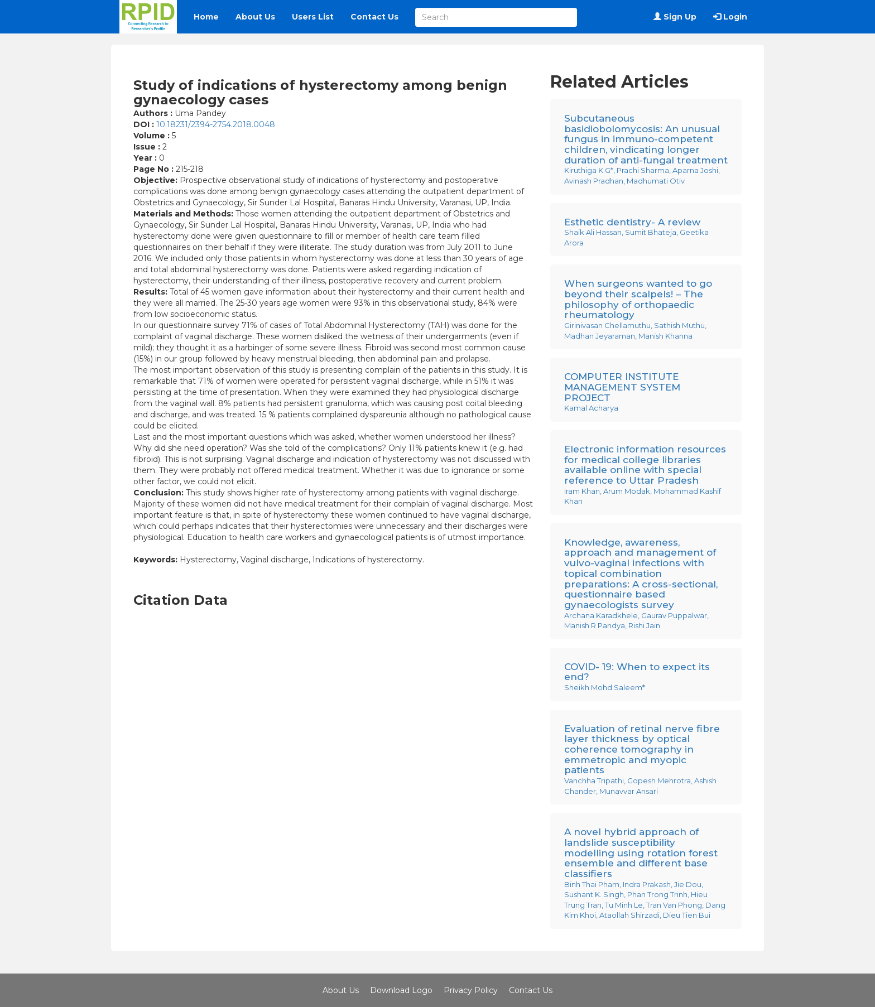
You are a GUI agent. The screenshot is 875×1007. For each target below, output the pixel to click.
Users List (313, 17)
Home (206, 17)
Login (730, 17)
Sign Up (674, 17)
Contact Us (374, 17)
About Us (255, 17)
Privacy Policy (471, 990)
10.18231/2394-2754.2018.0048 (215, 124)
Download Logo (401, 990)
